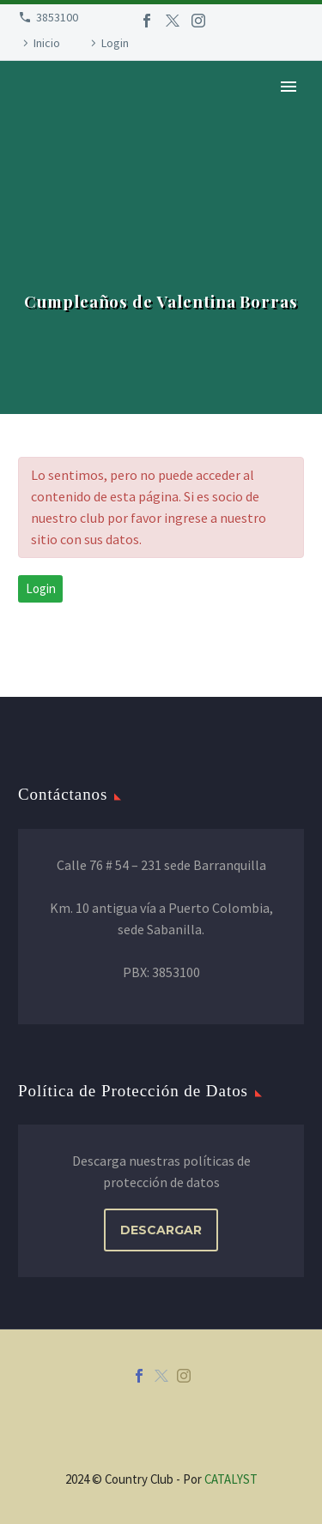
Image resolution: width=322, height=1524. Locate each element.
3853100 (57, 17)
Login (115, 43)
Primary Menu (288, 86)
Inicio (46, 43)
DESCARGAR (161, 1230)
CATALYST (231, 1479)
